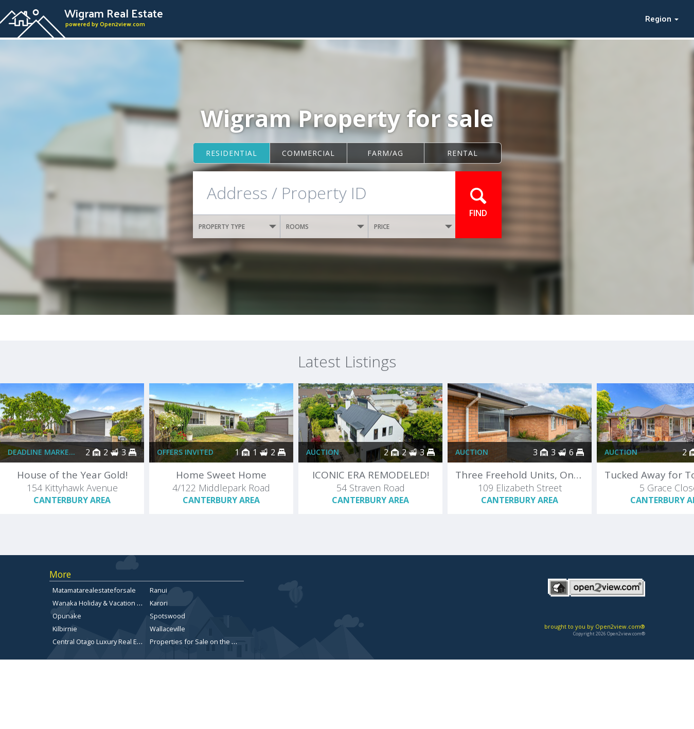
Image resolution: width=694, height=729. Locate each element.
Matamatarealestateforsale (94, 590)
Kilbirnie (64, 628)
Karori (159, 603)
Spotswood (167, 615)
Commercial (308, 153)
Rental (462, 153)
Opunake (66, 615)
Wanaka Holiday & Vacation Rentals (106, 603)
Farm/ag (385, 153)
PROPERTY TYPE (238, 226)
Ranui (158, 590)
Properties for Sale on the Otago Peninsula (216, 641)
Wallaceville (167, 628)
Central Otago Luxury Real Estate (102, 641)
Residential (231, 153)
